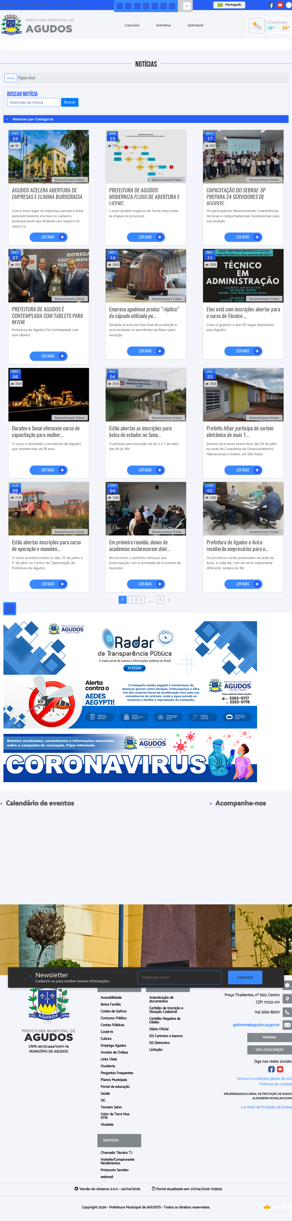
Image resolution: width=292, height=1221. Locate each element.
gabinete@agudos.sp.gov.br (256, 1025)
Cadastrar (245, 977)
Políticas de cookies (276, 1084)
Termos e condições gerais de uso (264, 1078)
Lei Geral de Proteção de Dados (266, 1107)
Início (10, 78)
